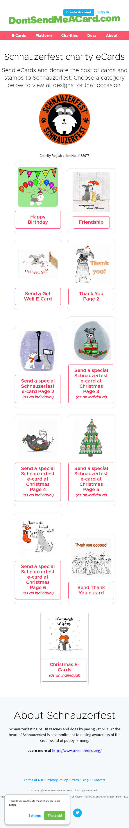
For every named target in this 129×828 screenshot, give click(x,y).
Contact (99, 780)
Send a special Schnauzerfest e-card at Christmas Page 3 (91, 383)
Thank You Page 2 (91, 296)
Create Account (78, 12)
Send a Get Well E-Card (38, 296)
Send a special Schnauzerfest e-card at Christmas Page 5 (91, 481)
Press (75, 780)
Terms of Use (34, 780)
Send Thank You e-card (91, 590)
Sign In (103, 12)
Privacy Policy (57, 780)
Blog (85, 780)
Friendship (91, 222)
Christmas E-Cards (64, 670)
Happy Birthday (38, 220)
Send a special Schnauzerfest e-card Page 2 (38, 389)
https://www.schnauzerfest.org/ (77, 750)
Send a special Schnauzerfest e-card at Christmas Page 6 (38, 580)
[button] (18, 35)
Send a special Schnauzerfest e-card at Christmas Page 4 (38, 481)
